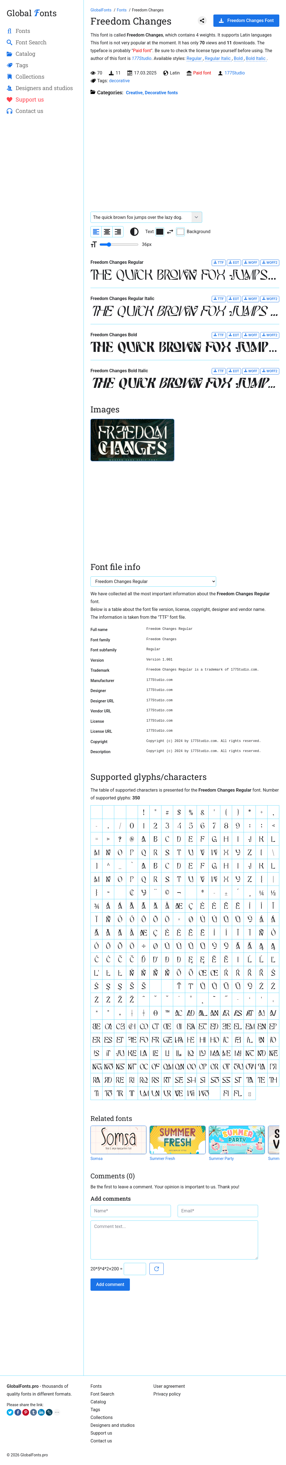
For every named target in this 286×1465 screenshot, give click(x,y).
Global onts (32, 13)
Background (193, 231)
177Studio (141, 58)
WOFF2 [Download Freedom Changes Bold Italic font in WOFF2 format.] (269, 371)
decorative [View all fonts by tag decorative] (119, 80)
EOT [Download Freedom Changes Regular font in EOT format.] (234, 262)
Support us (101, 1433)
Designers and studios (112, 1425)
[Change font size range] (119, 244)
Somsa (96, 1158)
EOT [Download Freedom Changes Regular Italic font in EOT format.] (234, 299)
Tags (95, 1409)
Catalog (98, 1401)
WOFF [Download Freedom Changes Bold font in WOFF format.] (250, 335)
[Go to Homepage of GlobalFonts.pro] (101, 10)
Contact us (101, 1441)
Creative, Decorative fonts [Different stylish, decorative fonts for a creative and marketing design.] (152, 92)
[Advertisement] (42, 209)
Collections (101, 1417)
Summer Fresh (162, 1158)
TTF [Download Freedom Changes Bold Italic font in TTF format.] (219, 371)
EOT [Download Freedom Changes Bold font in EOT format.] (234, 335)
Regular (195, 58)
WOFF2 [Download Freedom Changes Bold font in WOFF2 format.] (269, 335)
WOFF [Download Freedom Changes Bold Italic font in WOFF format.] (250, 371)
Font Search (102, 1394)
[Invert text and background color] (170, 232)
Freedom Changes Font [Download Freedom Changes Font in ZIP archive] (246, 20)
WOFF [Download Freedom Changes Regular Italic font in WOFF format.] (250, 299)
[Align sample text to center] (107, 231)
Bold (239, 58)
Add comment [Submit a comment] (110, 1284)
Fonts (96, 1386)
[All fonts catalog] (122, 10)
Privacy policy (167, 1394)
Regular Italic (218, 58)
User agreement (169, 1386)
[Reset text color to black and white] (134, 232)
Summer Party (221, 1158)
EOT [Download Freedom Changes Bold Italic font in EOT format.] (234, 371)
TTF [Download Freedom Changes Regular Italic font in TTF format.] (219, 299)
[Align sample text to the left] (96, 231)
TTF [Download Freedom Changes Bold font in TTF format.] (219, 335)
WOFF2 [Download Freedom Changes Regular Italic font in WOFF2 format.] (269, 299)
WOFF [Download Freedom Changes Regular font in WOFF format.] (250, 262)
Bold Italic (256, 58)
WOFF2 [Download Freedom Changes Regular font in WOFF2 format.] (269, 262)
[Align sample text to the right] (117, 231)
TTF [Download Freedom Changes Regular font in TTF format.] (219, 262)
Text (154, 231)
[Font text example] (141, 217)
